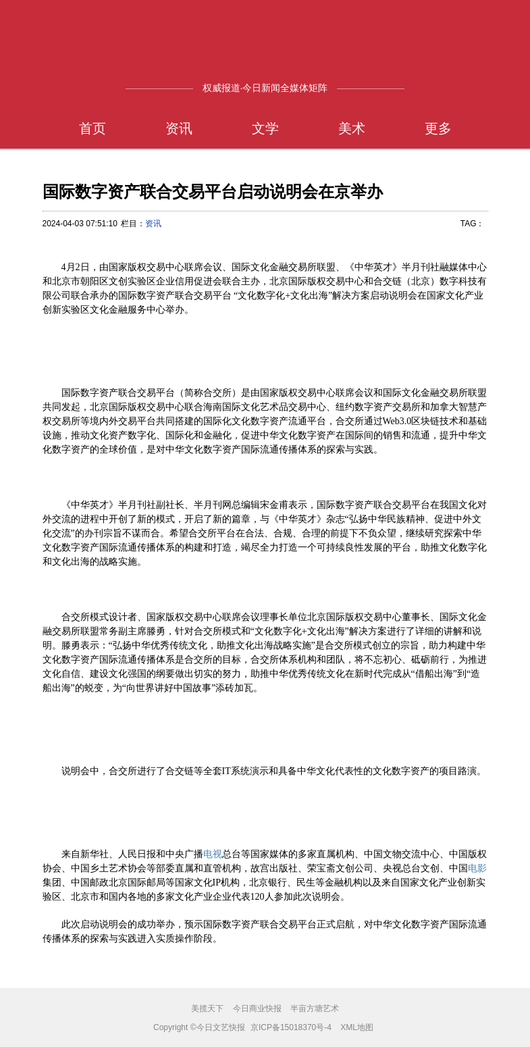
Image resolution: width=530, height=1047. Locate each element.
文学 (265, 128)
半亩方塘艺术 (314, 1008)
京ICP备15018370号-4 (291, 1027)
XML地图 (356, 1027)
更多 (438, 128)
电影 (477, 868)
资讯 (178, 128)
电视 (212, 853)
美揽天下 (207, 1008)
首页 (92, 128)
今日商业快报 (257, 1008)
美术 (351, 128)
